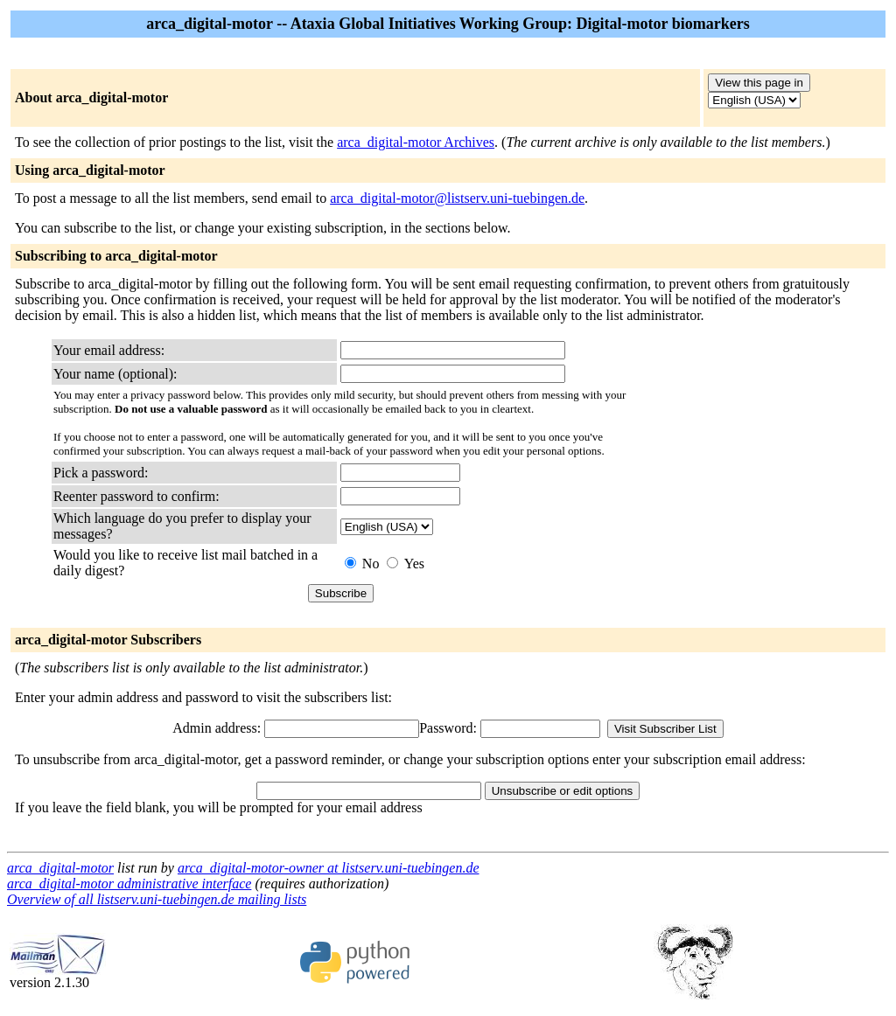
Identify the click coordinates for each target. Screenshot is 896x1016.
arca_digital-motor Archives (415, 142)
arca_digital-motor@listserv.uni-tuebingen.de (457, 198)
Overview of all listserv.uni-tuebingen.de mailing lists (156, 899)
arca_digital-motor (60, 867)
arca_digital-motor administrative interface (129, 883)
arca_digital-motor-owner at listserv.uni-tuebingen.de (329, 867)
